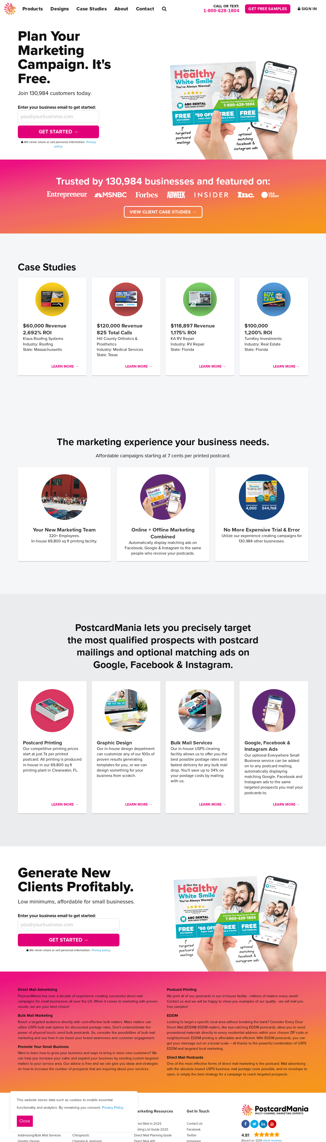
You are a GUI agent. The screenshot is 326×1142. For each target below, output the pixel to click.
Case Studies (91, 9)
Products (32, 9)
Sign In (307, 8)
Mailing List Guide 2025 (151, 1130)
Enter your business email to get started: (57, 107)
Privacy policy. (101, 950)
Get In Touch (198, 1111)
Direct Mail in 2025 (147, 1124)
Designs (59, 9)
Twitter (191, 1135)
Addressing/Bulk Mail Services (39, 1135)
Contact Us (194, 1124)
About (121, 9)
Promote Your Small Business (43, 1046)
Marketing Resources (153, 1111)
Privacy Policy (112, 1107)
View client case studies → (163, 212)
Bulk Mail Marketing (35, 1015)
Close (24, 1121)
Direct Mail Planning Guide (153, 1135)
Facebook (194, 1130)
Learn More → (64, 366)
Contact (145, 9)
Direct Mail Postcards (185, 1057)
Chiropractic (80, 1135)
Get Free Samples (267, 8)
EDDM (172, 1015)
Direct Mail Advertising (37, 989)
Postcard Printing (182, 989)
